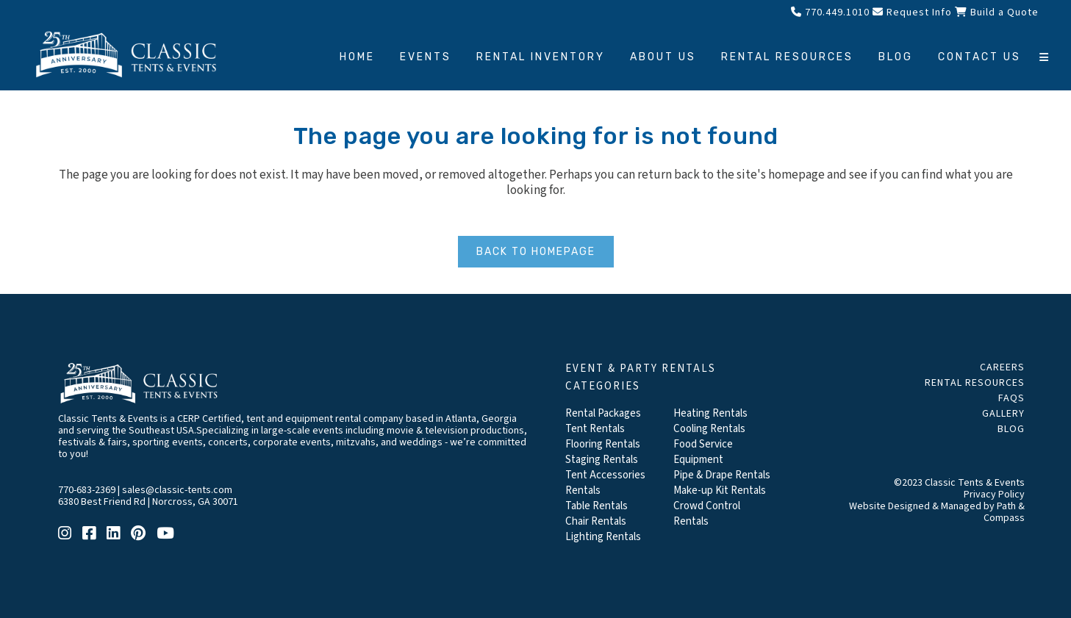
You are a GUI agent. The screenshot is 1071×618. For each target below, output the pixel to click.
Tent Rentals (595, 428)
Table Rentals (596, 506)
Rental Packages (603, 413)
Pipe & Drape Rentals (721, 475)
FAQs (1011, 398)
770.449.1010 (830, 12)
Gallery (1003, 413)
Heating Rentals (710, 413)
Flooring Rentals (602, 444)
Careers (1002, 367)
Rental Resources (975, 383)
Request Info (912, 12)
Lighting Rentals (603, 537)
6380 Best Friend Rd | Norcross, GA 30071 (148, 502)
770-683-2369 (86, 490)
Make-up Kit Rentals (719, 490)
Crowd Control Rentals (706, 513)
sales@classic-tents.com (177, 490)
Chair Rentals (595, 521)
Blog (1011, 429)
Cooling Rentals (709, 428)
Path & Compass (1004, 512)
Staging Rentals (601, 459)
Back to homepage (535, 251)
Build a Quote (997, 12)
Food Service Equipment (703, 451)
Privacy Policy (994, 494)
